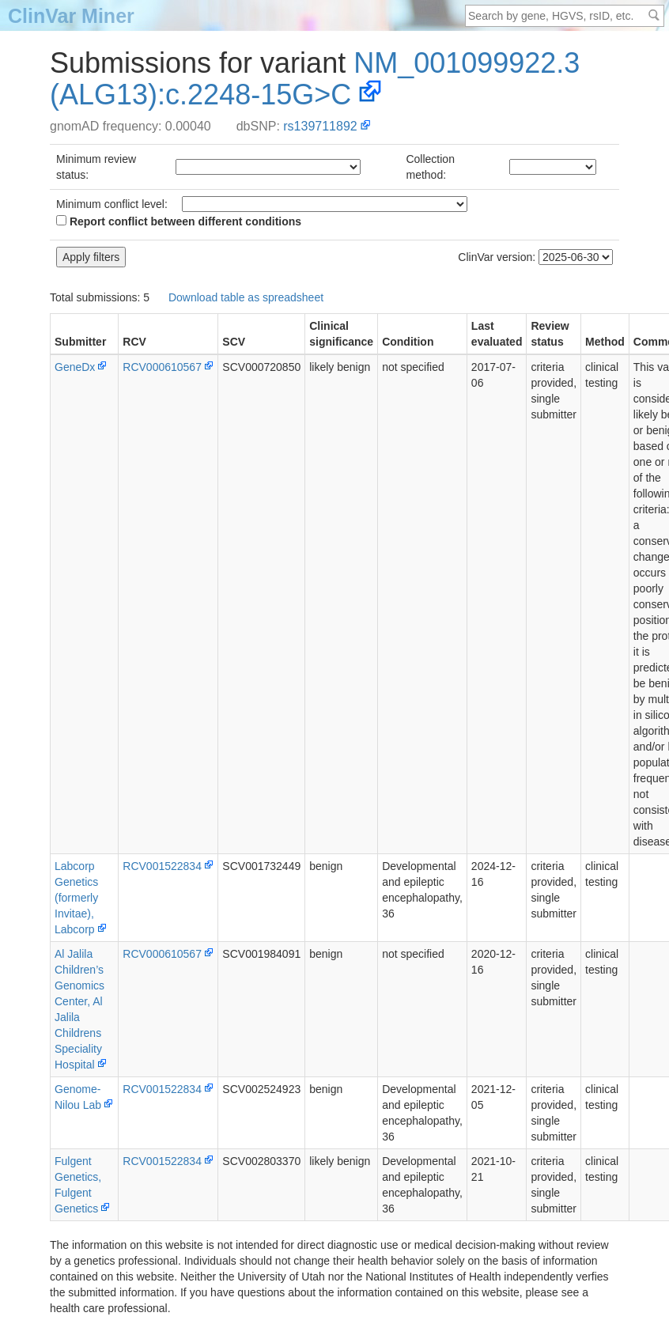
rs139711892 (320, 126)
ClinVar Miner (71, 16)
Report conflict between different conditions (178, 221)
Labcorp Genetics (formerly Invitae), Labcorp (76, 898)
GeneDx (75, 367)
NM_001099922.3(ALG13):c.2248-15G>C (315, 79)
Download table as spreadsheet (245, 297)
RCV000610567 (162, 367)
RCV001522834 (162, 866)
